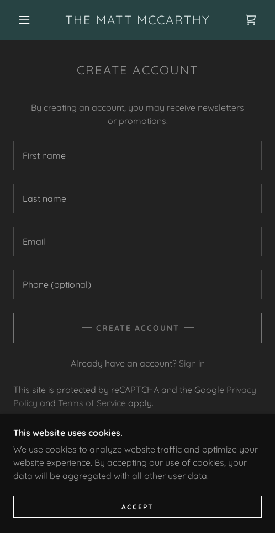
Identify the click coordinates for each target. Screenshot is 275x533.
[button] (25, 20)
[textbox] (137, 155)
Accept (137, 507)
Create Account (137, 328)
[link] (137, 20)
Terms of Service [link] (92, 402)
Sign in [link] (192, 363)
